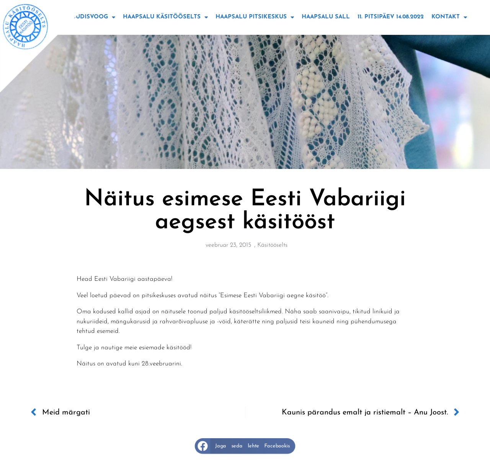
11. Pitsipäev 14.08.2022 (391, 17)
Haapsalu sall (326, 17)
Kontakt (449, 17)
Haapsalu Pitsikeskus (255, 17)
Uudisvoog (93, 17)
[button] (245, 446)
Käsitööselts (272, 245)
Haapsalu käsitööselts (165, 17)
